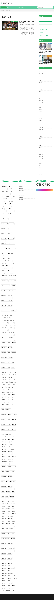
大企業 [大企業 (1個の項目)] (3, 382)
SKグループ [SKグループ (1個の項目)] (4, 211)
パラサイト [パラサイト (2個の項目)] (4, 295)
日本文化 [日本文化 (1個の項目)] (10, 451)
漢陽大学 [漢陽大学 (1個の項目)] (3, 493)
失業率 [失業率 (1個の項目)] (14, 394)
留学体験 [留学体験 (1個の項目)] (12, 496)
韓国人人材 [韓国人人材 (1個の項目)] (15, 560)
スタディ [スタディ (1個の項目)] (10, 260)
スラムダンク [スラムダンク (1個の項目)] (4, 270)
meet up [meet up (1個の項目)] (7, 203)
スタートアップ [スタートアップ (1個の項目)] (12, 263)
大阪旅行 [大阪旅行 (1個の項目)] (9, 394)
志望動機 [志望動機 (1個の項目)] (3, 424)
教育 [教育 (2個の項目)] (7, 434)
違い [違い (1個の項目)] (3, 531)
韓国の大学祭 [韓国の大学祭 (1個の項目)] (12, 548)
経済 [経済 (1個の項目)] (13, 506)
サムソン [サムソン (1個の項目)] (9, 258)
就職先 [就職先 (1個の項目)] (10, 414)
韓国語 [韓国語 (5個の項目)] (14, 585)
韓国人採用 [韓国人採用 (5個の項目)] (4, 565)
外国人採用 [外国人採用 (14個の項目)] (4, 379)
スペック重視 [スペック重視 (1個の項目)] (4, 268)
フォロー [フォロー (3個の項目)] (3, 307)
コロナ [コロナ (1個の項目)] (12, 250)
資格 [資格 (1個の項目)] (7, 528)
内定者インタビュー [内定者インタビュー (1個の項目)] (5, 364)
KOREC (10, 7)
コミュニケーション (16, 7)
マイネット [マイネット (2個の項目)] (12, 322)
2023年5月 (41, 116)
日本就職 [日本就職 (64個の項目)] (9, 446)
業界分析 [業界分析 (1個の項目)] (10, 476)
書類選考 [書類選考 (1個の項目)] (3, 469)
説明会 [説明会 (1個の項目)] (10, 526)
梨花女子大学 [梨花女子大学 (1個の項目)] (4, 476)
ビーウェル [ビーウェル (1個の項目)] (4, 305)
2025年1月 (41, 71)
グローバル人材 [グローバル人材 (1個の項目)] (10, 245)
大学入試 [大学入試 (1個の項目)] (3, 384)
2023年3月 (41, 120)
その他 (41, 32)
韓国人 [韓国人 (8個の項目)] (9, 560)
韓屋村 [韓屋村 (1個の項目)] (9, 588)
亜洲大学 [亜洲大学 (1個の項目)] (3, 342)
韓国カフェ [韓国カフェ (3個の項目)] (4, 558)
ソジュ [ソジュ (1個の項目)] (3, 278)
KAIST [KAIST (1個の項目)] (13, 193)
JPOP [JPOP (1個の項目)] (7, 191)
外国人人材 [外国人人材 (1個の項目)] (4, 377)
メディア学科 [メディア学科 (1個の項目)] (9, 325)
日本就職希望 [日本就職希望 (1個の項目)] (4, 451)
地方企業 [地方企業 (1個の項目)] (3, 374)
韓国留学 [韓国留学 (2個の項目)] (3, 585)
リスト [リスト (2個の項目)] (11, 330)
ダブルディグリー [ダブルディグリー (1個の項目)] (13, 280)
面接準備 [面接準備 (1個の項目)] (13, 538)
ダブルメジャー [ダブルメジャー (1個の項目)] (4, 283)
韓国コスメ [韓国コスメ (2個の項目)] (10, 558)
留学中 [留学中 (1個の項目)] (7, 496)
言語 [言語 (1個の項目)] (13, 523)
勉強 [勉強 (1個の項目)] (12, 364)
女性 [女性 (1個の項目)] (13, 397)
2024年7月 (41, 84)
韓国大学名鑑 (21, 199)
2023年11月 (41, 102)
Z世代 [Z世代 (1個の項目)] (3, 213)
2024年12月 (41, 73)
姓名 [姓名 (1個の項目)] (8, 399)
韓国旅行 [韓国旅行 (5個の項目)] (9, 580)
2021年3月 (41, 174)
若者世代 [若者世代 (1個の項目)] (9, 513)
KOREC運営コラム (15, 21)
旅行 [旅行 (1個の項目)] (7, 441)
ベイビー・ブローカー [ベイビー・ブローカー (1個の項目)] (5, 310)
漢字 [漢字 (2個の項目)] (13, 491)
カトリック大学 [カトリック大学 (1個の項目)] (11, 238)
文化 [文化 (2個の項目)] (13, 436)
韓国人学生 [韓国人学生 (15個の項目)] (11, 563)
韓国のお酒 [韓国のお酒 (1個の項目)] (4, 543)
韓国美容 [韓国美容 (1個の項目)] (9, 585)
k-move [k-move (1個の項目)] (3, 193)
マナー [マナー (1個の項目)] (3, 325)
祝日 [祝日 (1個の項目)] (13, 498)
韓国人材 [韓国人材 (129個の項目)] (9, 565)
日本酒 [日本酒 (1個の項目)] (3, 464)
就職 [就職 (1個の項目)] (3, 409)
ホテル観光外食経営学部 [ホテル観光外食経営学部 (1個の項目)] (6, 317)
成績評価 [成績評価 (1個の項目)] (3, 429)
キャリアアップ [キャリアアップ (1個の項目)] (12, 243)
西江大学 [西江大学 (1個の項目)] (3, 521)
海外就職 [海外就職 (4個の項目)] (10, 486)
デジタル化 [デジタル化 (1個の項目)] (10, 288)
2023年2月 (41, 122)
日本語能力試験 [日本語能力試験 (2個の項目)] (4, 461)
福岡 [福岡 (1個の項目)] (8, 501)
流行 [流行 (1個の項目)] (7, 481)
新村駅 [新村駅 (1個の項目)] (3, 441)
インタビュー (42, 23)
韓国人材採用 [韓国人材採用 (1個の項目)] (4, 568)
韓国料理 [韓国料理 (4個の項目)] (3, 580)
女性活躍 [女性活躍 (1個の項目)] (3, 399)
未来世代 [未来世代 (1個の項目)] (14, 469)
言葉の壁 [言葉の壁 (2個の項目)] (8, 523)
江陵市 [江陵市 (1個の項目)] (3, 481)
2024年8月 (41, 82)
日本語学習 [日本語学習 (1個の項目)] (14, 456)
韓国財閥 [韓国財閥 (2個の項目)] (3, 588)
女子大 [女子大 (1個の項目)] (3, 397)
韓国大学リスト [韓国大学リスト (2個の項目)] (10, 570)
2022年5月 (41, 143)
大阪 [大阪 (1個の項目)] (12, 392)
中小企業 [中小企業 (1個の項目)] (9, 340)
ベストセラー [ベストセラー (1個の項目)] (14, 310)
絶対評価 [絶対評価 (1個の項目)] (8, 508)
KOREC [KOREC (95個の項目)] (7, 196)
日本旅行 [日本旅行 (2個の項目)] (3, 454)
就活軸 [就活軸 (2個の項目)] (15, 407)
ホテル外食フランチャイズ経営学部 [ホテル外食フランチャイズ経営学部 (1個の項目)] (7, 315)
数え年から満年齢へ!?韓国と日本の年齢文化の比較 (26, 22)
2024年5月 (41, 89)
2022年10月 (41, 131)
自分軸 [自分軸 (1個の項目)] (9, 511)
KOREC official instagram (45, 189)
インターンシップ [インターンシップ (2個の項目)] (5, 228)
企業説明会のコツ (22, 190)
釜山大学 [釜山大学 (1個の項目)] (13, 533)
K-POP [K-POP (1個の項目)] (8, 193)
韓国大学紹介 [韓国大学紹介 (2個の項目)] (11, 573)
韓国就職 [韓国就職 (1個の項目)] (3, 578)
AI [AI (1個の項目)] (2, 183)
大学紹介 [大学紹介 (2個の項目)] (8, 387)
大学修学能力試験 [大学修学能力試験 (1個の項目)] (14, 382)
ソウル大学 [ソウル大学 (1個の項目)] (4, 273)
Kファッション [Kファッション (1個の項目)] (11, 201)
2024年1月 (41, 98)
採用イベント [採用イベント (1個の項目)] (14, 429)
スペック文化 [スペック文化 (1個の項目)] (9, 265)
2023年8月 (41, 109)
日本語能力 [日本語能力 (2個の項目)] (4, 459)
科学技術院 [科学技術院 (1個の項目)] (13, 503)
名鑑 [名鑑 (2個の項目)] (10, 372)
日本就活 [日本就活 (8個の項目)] (3, 446)
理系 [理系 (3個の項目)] (14, 493)
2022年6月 (41, 140)
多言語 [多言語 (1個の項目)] (14, 379)
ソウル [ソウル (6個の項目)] (10, 270)
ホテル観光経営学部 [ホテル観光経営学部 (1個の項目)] (5, 320)
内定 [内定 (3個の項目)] (8, 362)
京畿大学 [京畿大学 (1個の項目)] (14, 342)
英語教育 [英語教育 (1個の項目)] (3, 516)
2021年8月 (41, 163)
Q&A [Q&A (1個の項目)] (3, 208)
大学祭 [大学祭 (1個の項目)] (3, 387)
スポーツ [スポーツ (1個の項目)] (10, 268)
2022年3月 (41, 147)
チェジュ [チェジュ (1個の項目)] (11, 283)
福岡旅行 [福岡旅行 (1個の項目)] (13, 501)
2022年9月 (41, 134)
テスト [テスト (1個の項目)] (9, 285)
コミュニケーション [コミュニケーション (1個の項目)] (5, 250)
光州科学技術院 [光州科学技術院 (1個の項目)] (4, 357)
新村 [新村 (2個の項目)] (13, 439)
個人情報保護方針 (22, 195)
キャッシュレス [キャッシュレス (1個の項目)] (4, 243)
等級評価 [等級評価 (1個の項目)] (9, 506)
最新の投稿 (21, 197)
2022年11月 (41, 129)
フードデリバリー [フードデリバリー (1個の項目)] (10, 307)
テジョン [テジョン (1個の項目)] (3, 285)
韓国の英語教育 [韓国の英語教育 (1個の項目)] (12, 555)
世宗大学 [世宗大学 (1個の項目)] (11, 337)
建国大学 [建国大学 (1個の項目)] (14, 419)
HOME (3, 10)
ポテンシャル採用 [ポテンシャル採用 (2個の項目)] (5, 322)
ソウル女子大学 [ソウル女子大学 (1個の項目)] (10, 273)
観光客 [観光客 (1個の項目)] (3, 523)
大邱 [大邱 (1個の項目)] (8, 389)
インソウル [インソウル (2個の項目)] (12, 223)
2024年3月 (41, 93)
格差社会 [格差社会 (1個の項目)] (9, 474)
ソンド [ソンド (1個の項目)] (8, 278)
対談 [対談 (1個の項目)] (12, 402)
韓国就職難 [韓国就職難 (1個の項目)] (9, 578)
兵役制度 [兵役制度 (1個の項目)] (3, 362)
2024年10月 (41, 78)
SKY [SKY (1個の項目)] (10, 208)
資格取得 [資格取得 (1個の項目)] (11, 528)
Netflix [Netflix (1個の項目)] (8, 206)
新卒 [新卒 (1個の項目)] (9, 439)
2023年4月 (41, 118)
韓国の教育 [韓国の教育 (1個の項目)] (4, 553)
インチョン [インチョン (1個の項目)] (4, 233)
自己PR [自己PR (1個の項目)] (13, 511)
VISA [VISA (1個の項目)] (13, 211)
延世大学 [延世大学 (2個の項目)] (9, 419)
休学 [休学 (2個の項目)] (9, 352)
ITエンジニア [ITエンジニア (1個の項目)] (4, 188)
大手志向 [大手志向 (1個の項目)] (3, 389)
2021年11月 (41, 156)
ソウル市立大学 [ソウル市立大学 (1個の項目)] (4, 275)
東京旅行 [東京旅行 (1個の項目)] (13, 471)
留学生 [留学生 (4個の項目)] (3, 498)
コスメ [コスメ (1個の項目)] (15, 248)
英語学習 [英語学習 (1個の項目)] (14, 513)
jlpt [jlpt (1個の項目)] (14, 188)
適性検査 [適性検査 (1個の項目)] (7, 531)
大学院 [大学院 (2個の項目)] (13, 387)
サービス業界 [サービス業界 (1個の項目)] (4, 260)
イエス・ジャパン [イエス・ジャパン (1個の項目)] (5, 218)
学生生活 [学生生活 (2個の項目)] (3, 402)
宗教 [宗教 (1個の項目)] (8, 402)
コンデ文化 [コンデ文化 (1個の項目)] (11, 253)
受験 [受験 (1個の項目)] (14, 369)
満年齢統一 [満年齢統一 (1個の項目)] (8, 491)
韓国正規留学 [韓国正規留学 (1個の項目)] (4, 583)
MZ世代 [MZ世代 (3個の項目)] (3, 206)
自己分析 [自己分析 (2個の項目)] (3, 513)
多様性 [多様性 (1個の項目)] (9, 379)
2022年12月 (41, 127)
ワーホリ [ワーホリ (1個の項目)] (12, 335)
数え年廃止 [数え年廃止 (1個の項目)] (4, 436)
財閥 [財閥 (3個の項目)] (14, 526)
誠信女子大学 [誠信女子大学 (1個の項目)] (4, 526)
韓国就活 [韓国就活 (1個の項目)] (15, 575)
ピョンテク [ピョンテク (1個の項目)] (10, 305)
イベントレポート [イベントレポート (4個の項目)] (5, 223)
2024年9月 (41, 80)
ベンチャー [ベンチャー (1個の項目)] (4, 312)
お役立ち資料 (21, 188)
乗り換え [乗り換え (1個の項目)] (14, 340)
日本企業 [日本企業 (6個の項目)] (11, 444)
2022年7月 (41, 138)
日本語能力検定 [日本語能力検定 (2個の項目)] (10, 459)
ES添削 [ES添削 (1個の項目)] (10, 183)
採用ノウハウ (42, 20)
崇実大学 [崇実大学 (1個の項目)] (3, 419)
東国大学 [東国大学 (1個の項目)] (3, 474)
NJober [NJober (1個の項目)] (13, 206)
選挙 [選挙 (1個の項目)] (12, 531)
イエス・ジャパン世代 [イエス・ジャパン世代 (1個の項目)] (5, 221)
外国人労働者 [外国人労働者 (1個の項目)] (10, 377)
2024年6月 (41, 87)
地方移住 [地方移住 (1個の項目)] (14, 374)
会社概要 (20, 192)
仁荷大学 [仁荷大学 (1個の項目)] (10, 347)
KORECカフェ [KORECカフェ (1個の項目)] (13, 198)
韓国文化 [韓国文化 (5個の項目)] (15, 578)
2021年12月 (41, 154)
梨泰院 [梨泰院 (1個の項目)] (14, 474)
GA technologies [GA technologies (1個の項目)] (4, 186)
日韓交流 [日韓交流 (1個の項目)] (12, 464)
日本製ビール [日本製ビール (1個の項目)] (10, 454)
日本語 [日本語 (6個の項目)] (9, 456)
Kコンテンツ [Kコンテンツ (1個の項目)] (4, 201)
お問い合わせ (21, 186)
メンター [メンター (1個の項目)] (15, 325)
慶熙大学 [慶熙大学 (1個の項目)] (14, 424)
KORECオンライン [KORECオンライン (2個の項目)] (5, 198)
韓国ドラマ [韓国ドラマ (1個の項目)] (4, 560)
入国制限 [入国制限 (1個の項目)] (11, 357)
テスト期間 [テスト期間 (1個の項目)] (4, 288)
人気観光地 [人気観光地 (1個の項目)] (9, 345)
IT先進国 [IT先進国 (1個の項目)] (10, 188)
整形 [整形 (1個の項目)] (9, 436)
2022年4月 (41, 145)
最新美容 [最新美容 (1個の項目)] (9, 469)
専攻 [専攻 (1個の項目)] (3, 404)
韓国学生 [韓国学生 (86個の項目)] (9, 575)
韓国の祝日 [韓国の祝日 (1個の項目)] (10, 553)
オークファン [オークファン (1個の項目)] (4, 238)
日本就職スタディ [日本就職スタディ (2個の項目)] (12, 449)
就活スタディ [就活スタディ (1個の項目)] (4, 407)
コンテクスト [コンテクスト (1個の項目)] (4, 253)
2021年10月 (41, 158)
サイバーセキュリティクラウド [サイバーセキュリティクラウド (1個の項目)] (7, 255)
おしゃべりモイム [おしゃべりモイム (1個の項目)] (9, 213)
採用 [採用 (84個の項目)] (8, 429)
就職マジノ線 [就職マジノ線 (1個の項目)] (4, 414)
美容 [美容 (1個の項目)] (13, 508)
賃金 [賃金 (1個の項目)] (3, 528)
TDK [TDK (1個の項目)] (9, 211)
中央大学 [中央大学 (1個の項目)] (3, 340)
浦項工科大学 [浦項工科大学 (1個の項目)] (13, 481)
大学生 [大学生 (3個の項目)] (9, 384)
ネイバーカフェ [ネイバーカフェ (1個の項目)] (4, 290)
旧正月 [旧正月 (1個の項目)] (15, 466)
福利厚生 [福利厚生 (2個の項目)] (3, 501)
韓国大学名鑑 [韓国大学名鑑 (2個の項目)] (4, 573)
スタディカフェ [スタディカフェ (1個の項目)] (4, 263)
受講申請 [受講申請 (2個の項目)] (9, 369)
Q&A (41, 26)
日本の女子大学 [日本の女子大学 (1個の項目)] (4, 444)
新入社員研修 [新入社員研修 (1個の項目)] (4, 439)
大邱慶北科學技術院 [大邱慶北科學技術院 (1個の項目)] (5, 392)
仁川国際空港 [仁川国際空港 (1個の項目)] (4, 347)
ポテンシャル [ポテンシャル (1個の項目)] (13, 320)
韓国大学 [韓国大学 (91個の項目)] (3, 570)
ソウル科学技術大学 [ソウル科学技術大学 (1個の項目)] (13, 275)
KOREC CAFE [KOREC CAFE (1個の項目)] (13, 196)
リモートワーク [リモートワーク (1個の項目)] (4, 332)
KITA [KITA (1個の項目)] (3, 196)
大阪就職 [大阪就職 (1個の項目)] (3, 394)
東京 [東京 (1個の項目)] (3, 471)
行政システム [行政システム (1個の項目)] (4, 518)
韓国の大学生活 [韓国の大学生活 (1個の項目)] (4, 548)
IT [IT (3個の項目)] (10, 186)
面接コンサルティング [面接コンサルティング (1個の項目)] (5, 538)
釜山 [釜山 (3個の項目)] (8, 533)
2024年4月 (41, 91)
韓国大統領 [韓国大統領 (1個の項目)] (4, 575)
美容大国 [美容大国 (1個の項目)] (3, 511)
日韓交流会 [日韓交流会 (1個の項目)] (4, 466)
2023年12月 (41, 100)
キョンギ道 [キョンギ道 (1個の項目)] (4, 245)
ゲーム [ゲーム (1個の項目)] (3, 248)
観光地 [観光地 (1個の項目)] (9, 521)
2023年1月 (41, 125)
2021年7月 (41, 165)
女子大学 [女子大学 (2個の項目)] (8, 397)
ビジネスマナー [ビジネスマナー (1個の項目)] (10, 300)
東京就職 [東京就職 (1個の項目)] (7, 471)
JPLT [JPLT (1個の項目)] (3, 191)
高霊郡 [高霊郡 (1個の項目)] (3, 590)
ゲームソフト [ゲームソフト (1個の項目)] (9, 248)
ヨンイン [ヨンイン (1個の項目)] (12, 327)
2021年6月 (41, 167)
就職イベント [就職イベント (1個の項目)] (8, 409)
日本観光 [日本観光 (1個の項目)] (3, 456)
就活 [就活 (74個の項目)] (12, 404)
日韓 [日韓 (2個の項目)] (7, 464)
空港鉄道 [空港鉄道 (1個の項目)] (3, 506)
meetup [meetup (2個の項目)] (12, 203)
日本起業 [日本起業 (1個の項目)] (11, 461)
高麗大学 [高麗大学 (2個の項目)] (8, 590)
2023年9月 (41, 107)
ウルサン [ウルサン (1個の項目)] (9, 233)
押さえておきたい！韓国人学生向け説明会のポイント (45, 52)
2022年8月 (41, 136)
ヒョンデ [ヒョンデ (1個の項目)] (3, 300)
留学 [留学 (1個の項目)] (3, 496)
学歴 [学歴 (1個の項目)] (12, 399)
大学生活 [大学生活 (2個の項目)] (13, 384)
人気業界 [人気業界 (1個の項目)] (3, 345)
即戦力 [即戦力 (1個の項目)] (13, 367)
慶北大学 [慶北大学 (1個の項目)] (9, 424)
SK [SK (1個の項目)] (6, 208)
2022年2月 (41, 149)
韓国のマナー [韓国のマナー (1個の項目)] (10, 543)
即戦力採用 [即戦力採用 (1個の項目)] (4, 369)
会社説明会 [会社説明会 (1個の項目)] (14, 352)
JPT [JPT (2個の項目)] (11, 191)
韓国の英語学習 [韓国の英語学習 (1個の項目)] (4, 555)
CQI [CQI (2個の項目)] (6, 183)
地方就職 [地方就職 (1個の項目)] (9, 374)
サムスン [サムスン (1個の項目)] (3, 258)
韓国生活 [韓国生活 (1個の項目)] (10, 583)
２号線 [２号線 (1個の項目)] (13, 590)
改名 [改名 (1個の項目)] (3, 434)
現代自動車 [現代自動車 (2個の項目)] (9, 493)
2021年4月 (41, 172)
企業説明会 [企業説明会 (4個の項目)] (4, 352)
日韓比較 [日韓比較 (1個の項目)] (9, 466)
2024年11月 (41, 75)
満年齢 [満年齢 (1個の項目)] (3, 491)
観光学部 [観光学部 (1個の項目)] (13, 521)
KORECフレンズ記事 (44, 35)
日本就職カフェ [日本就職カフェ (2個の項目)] (4, 449)
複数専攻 (22, 7)
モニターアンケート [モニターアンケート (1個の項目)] (5, 327)
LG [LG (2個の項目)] (2, 203)
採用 (8, 7)
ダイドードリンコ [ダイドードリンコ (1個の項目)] (5, 280)
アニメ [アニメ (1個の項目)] (9, 216)
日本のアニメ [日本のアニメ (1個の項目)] (13, 441)
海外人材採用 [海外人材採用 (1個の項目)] (4, 486)
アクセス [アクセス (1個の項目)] (3, 216)
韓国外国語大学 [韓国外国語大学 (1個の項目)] (11, 568)
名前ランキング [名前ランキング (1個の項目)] (4, 372)
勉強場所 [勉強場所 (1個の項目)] (3, 367)
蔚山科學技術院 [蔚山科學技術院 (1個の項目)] (10, 516)
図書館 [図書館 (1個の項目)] (15, 372)
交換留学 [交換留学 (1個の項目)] (9, 342)
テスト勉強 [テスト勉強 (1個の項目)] (14, 285)
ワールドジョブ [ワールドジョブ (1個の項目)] (4, 337)
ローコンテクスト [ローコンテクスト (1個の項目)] (12, 332)
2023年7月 (41, 111)
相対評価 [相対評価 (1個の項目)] (8, 498)
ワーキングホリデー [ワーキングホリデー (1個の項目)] (5, 335)
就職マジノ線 (8, 10)
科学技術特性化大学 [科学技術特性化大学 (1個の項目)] (5, 503)
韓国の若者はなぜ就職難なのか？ (45, 63)
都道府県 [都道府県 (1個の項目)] (3, 533)
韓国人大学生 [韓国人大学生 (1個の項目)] (4, 563)
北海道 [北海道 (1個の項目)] (9, 367)
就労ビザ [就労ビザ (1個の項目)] (7, 404)
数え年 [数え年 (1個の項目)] (11, 434)
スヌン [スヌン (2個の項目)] (3, 265)
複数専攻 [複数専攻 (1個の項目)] (10, 518)
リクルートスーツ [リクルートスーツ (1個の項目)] (5, 330)
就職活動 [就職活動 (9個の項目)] (15, 414)
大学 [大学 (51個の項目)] (7, 382)
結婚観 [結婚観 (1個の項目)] (3, 508)
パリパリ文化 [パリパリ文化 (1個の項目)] (10, 295)
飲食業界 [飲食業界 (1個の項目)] (13, 588)
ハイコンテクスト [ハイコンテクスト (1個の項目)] (12, 290)
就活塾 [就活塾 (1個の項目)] (10, 407)
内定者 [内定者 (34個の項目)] (13, 362)
